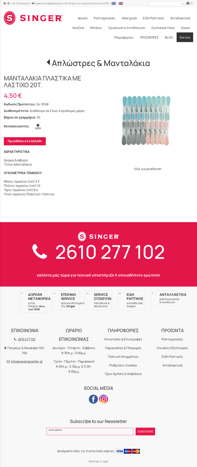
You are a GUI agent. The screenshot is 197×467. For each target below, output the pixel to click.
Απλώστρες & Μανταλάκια (101, 63)
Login (104, 461)
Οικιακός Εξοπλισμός (172, 348)
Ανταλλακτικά (172, 365)
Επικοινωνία (21, 3)
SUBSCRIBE (145, 431)
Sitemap (94, 461)
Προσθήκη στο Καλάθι (25, 141)
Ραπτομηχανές (172, 339)
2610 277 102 (98, 251)
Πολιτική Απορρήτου (123, 356)
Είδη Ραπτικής (172, 356)
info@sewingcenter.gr (27, 361)
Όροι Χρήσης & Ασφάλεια (123, 374)
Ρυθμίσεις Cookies (123, 365)
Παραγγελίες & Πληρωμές (123, 348)
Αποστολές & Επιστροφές (123, 339)
